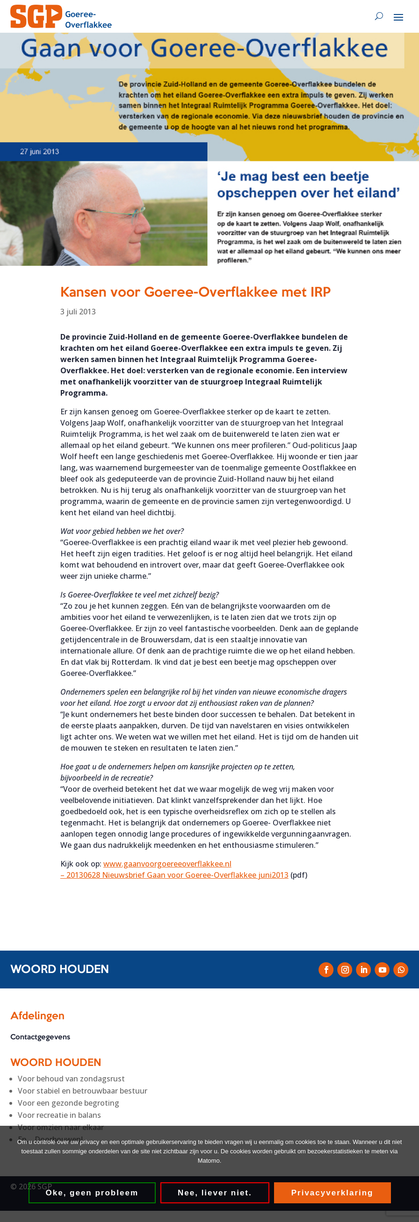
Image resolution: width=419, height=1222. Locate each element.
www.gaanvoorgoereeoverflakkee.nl (167, 864)
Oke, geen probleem (92, 1192)
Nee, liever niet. (215, 1192)
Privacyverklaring (332, 1192)
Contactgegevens (40, 1037)
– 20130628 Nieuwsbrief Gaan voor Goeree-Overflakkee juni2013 (174, 875)
